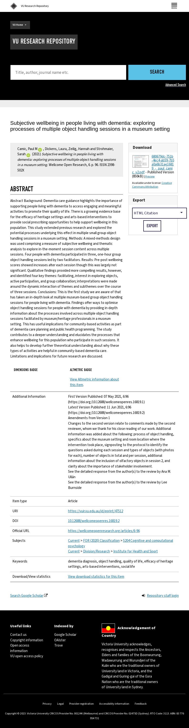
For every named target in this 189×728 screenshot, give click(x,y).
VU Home (18, 25)
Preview (150, 177)
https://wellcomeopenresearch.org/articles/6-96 (104, 530)
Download (142, 148)
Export (139, 200)
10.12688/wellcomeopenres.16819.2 (93, 520)
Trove (58, 645)
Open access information (19, 648)
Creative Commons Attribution (152, 185)
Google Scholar (65, 634)
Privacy (47, 704)
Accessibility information (114, 704)
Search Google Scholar (26, 595)
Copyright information (26, 640)
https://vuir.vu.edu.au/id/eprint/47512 (95, 511)
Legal (60, 704)
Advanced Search (175, 85)
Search (157, 72)
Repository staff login (163, 595)
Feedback (141, 704)
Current (74, 540)
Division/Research (96, 551)
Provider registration (81, 704)
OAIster (60, 640)
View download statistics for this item (96, 576)
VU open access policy (26, 656)
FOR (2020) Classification (101, 540)
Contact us (18, 634)
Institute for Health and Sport (135, 551)
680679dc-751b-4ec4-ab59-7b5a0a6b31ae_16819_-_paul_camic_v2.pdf (153, 164)
